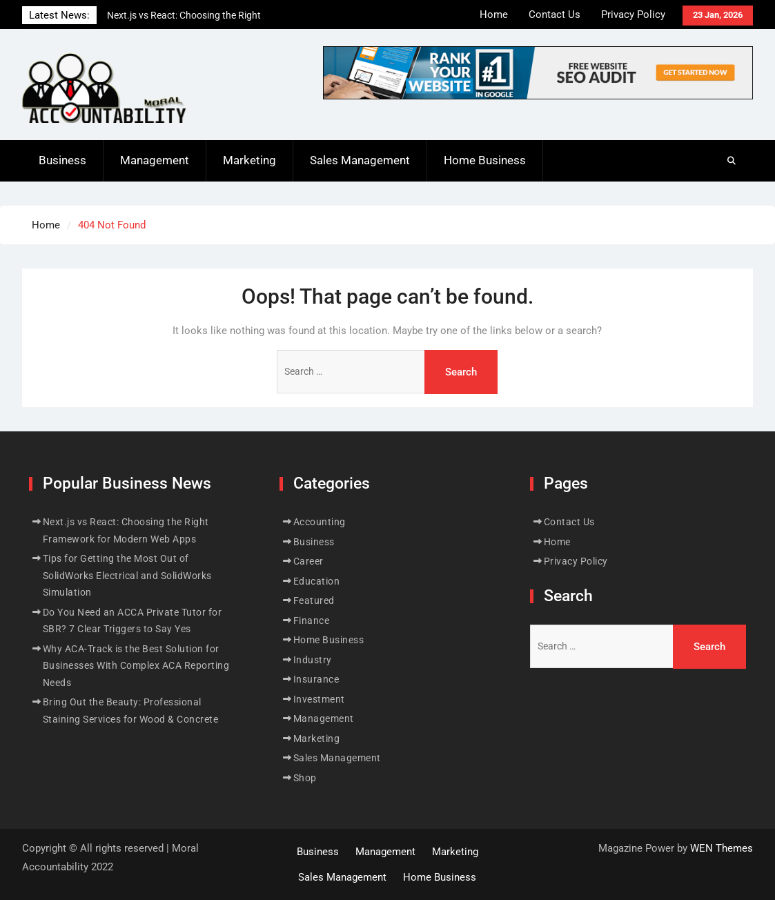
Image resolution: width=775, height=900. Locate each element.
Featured (314, 600)
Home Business (485, 160)
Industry (312, 659)
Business (62, 160)
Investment (319, 699)
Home (494, 14)
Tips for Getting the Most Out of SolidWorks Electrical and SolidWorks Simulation (127, 575)
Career (308, 561)
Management (154, 160)
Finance (311, 620)
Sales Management (360, 160)
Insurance (316, 679)
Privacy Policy (633, 14)
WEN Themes (721, 848)
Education (316, 581)
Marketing (249, 160)
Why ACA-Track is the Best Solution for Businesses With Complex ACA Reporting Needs (136, 665)
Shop (305, 777)
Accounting (319, 521)
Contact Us (554, 14)
